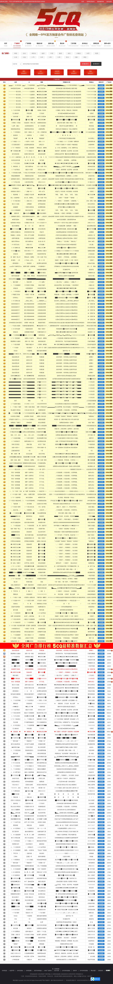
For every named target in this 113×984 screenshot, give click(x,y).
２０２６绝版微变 (15, 210)
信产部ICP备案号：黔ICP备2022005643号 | (53, 980)
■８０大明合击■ (15, 837)
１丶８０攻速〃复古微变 (15, 625)
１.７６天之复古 (15, 163)
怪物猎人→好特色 (15, 235)
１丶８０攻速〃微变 (15, 494)
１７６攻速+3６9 (15, 600)
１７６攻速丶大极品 (15, 638)
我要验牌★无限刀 (15, 894)
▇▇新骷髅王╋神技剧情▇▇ (17, 185)
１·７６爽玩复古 (15, 791)
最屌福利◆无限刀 (15, 881)
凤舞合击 (15, 594)
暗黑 (96, 53)
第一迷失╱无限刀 (15, 563)
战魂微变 (15, 207)
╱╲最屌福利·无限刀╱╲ (16, 179)
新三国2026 (15, 831)
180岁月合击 (15, 778)
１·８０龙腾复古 (15, 931)
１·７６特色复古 (15, 841)
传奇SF (75, 970)
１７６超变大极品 (15, 403)
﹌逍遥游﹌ (16, 944)
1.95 (58, 57)
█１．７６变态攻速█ (15, 513)
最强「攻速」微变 (15, 460)
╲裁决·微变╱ (15, 675)
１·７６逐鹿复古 (15, 859)
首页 (82, 1)
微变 (60, 53)
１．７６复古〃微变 (15, 407)
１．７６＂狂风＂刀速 (15, 491)
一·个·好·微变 (15, 912)
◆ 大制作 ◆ (15, 453)
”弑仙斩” (15, 138)
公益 (24, 57)
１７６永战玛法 (15, 656)
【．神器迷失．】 (15, 166)
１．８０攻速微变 (15, 850)
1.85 (50, 57)
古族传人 (15, 603)
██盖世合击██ (15, 734)
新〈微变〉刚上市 (15, 257)
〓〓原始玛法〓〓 (15, 88)
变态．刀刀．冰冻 (15, 435)
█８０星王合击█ (15, 878)
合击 (24, 53)
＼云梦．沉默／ (15, 126)
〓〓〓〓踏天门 (15, 304)
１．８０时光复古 (15, 725)
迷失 (69, 53)
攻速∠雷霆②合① (15, 585)
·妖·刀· (15, 922)
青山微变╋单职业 (15, 410)
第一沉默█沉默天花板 (15, 378)
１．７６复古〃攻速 (15, 597)
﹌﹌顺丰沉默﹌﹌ (15, 741)
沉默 (76, 57)
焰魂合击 (15, 332)
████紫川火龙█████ (15, 572)
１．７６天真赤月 (15, 766)
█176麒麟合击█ (15, 887)
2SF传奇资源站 (84, 970)
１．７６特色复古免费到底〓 (17, 172)
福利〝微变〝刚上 (15, 528)
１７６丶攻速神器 (15, 497)
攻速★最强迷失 (15, 532)
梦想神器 (15, 825)
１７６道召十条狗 (15, 507)
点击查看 (101, 85)
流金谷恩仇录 (15, 357)
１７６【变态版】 (15, 338)
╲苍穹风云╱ (15, 297)
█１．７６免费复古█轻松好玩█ (17, 413)
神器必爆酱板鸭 (15, 176)
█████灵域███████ (15, 425)
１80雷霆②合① (15, 628)
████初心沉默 (15, 906)
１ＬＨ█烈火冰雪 (15, 666)
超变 (43, 53)
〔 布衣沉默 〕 (15, 928)
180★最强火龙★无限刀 (15, 322)
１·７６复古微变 (15, 344)
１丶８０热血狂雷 (15, 622)
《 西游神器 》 (15, 194)
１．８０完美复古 (15, 828)
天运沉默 (15, 722)
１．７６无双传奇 (15, 613)
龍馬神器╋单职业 (15, 222)
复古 (67, 57)
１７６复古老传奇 (15, 619)
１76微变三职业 (15, 294)
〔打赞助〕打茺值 (15, 122)
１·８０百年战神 (15, 329)
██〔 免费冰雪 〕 (15, 213)
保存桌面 (109, 1)
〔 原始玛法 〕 (15, 803)
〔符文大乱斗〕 (15, 784)
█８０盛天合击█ (15, 738)
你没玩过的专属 (15, 160)
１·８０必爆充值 (15, 872)
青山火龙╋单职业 (15, 806)
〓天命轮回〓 (15, 154)
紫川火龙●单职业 (15, 744)
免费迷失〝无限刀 (15, 422)
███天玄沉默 (15, 794)
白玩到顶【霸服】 (15, 416)
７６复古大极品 (15, 519)
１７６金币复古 (15, 169)
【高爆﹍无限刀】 (15, 934)
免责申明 (12, 970)
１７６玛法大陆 (15, 182)
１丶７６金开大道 (15, 822)
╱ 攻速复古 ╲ (15, 135)
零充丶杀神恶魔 (15, 472)
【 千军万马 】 (15, 591)
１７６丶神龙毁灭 (15, 147)
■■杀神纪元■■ (15, 747)
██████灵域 (15, 659)
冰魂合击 (15, 254)
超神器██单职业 (15, 937)
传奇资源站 (21, 970)
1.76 (33, 57)
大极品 (78, 53)
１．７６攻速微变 (15, 285)
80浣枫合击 (15, 188)
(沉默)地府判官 (15, 450)
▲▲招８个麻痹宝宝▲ (15, 266)
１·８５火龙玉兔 (15, 763)
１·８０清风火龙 (15, 300)
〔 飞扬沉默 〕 (15, 503)
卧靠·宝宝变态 (15, 444)
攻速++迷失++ (15, 447)
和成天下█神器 (15, 900)
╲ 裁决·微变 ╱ (16, 282)
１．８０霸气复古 (15, 772)
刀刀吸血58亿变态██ (15, 432)
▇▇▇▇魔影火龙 (15, 516)
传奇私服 (5, 970)
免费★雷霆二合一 (15, 641)
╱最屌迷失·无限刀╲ (15, 191)
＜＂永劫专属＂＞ (15, 116)
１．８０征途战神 (15, 869)
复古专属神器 (15, 225)
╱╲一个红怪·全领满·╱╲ (16, 325)
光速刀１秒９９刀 (15, 953)
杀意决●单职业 (16, 781)
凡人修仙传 (16, 113)
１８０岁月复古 (15, 909)
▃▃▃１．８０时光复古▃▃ (17, 85)
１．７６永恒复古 (15, 769)
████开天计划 (15, 535)
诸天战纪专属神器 (15, 631)
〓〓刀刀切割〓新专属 (15, 463)
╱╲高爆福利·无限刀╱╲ (16, 216)
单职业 (34, 53)
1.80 (41, 57)
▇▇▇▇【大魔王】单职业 (16, 354)
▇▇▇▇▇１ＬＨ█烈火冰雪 (16, 575)
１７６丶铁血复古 (15, 719)
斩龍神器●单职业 (15, 129)
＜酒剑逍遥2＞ (16, 263)
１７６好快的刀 (15, 441)
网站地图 (94, 970)
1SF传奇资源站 (67, 970)
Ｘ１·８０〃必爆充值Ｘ (15, 157)
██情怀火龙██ (15, 903)
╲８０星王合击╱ (15, 244)
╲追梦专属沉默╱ (15, 238)
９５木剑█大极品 (15, 250)
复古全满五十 (15, 897)
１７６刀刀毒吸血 (15, 538)
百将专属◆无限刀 (15, 375)
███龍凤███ (15, 663)
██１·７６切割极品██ (15, 335)
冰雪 (88, 53)
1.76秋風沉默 (15, 959)
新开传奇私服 (38, 970)
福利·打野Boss (15, 241)
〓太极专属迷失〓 (15, 428)
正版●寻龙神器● (15, 606)
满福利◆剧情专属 (15, 819)
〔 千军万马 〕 (15, 853)
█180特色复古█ (15, 119)
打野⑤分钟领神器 (15, 541)
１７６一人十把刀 (15, 566)
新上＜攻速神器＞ (15, 197)
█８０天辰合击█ (15, 775)
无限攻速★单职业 (15, 866)
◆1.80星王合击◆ (15, 544)
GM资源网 (29, 970)
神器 (15, 53)
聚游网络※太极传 (15, 341)
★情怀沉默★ (15, 219)
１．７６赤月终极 (15, 700)
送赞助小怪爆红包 (15, 232)
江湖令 (15, 856)
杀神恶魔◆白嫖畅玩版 (15, 457)
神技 (85, 57)
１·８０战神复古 (15, 875)
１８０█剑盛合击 (15, 891)
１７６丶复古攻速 (15, 578)
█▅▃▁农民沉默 (15, 812)
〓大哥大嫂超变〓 (15, 522)
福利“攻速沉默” (15, 275)
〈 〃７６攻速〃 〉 (15, 347)
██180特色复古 (15, 884)
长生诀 (15, 350)
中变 (51, 53)
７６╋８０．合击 (15, 787)
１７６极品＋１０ (15, 141)
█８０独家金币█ (15, 947)
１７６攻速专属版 (15, 438)
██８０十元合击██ (15, 229)
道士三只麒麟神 (15, 809)
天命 (15, 269)
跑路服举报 (100, 1)
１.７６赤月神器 (15, 110)
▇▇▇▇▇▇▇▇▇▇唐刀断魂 (17, 382)
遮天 (15, 400)
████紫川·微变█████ (15, 466)
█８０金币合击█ (15, 925)
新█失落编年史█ (15, 950)
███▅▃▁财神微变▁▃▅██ (17, 588)
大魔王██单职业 (15, 759)
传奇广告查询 (48, 970)
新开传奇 (57, 970)
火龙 (15, 57)
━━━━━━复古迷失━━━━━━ (18, 91)
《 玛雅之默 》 (15, 797)
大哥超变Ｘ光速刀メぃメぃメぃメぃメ (19, 419)
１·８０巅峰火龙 (15, 247)
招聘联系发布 (91, 1)
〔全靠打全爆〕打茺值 (15, 569)
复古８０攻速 (15, 204)
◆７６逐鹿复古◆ (15, 151)
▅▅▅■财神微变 (15, 756)
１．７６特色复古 (15, 132)
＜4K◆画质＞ (15, 706)
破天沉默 (15, 610)
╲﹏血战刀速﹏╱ (15, 510)
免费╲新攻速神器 (15, 616)
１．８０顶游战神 (15, 834)
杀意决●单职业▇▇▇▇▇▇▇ (17, 279)
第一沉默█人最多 (15, 816)
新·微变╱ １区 (15, 260)
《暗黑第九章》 (15, 844)
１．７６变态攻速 (15, 525)
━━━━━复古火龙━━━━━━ (18, 469)
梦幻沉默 (15, 753)
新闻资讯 (101, 970)
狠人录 (15, 581)
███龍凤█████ (15, 272)
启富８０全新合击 (15, 800)
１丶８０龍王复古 (15, 201)
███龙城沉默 (15, 940)
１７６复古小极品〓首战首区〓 (17, 500)
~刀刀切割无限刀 (15, 144)
